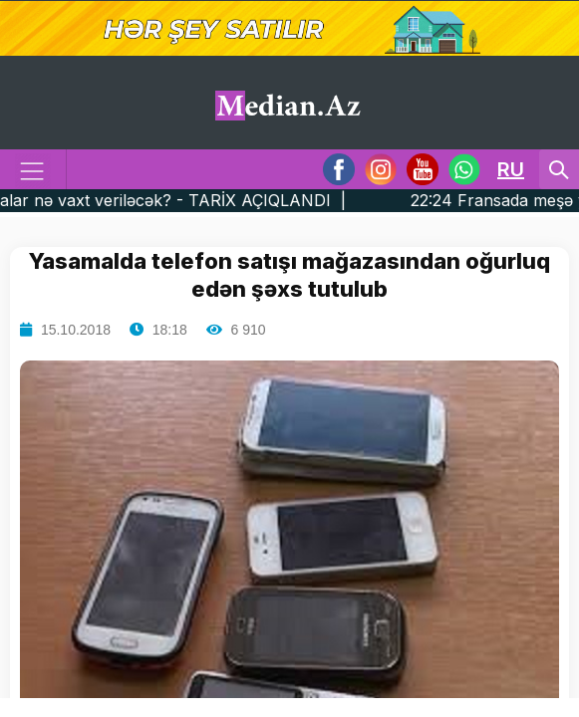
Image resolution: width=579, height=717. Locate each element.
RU (510, 169)
